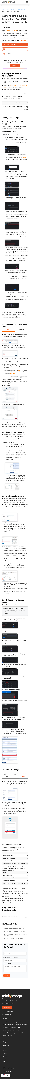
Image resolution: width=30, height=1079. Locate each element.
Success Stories (7, 1071)
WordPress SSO (11, 9)
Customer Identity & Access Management (15, 1024)
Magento (5, 1059)
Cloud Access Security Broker (11, 1030)
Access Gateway (7, 1035)
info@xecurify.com (9, 1003)
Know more (15, 65)
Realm (24, 157)
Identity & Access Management (12, 1022)
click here (12, 373)
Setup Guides (21, 9)
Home (3, 9)
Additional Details (8, 963)
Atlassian (5, 1048)
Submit (7, 975)
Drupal (5, 1053)
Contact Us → (7, 1007)
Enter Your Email (7, 951)
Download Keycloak (14, 94)
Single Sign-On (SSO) (11, 30)
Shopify (5, 1050)
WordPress (6, 1045)
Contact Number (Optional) (10, 957)
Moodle (5, 1061)
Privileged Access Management (12, 1027)
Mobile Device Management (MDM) (13, 1033)
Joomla (5, 1056)
